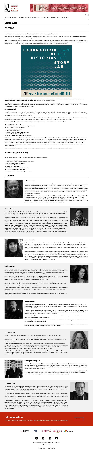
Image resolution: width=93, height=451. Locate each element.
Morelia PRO (28, 17)
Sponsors (53, 17)
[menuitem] (8, 17)
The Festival (8, 17)
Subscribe (79, 419)
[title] (24, 434)
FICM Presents (36, 17)
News (48, 17)
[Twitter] (43, 439)
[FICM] (11, 7)
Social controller (51, 448)
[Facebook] (56, 439)
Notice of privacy (42, 448)
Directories (21, 17)
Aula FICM (43, 17)
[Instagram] (50, 439)
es (87, 14)
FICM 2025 (14, 17)
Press (58, 17)
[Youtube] (36, 439)
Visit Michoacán (65, 17)
